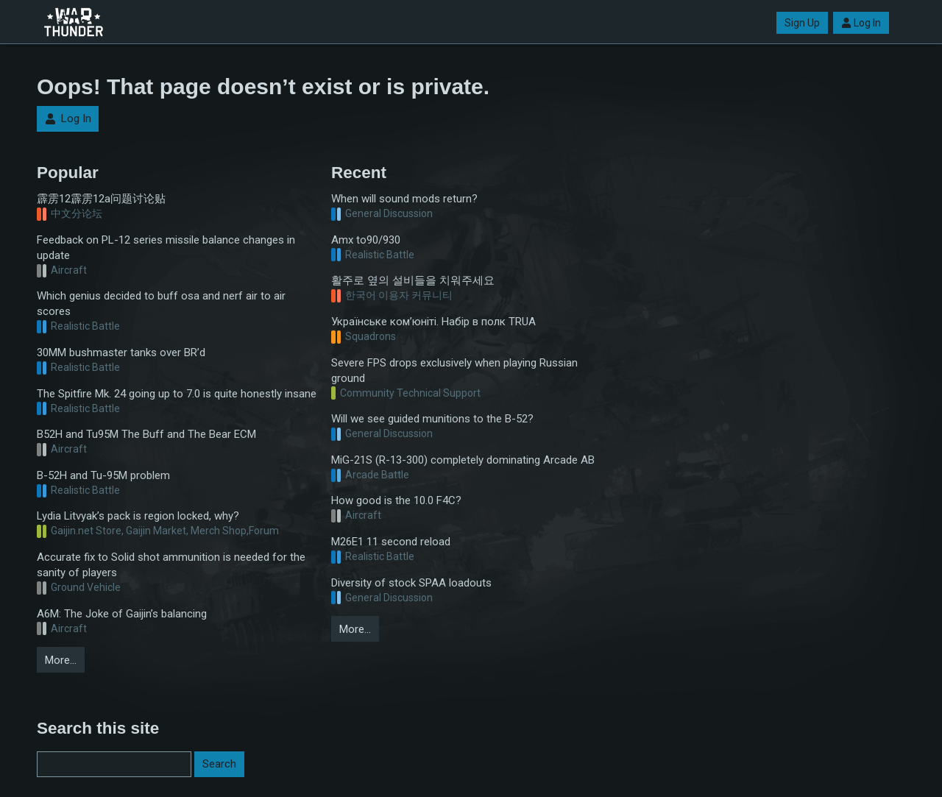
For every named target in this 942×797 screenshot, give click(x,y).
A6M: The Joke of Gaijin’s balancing (122, 613)
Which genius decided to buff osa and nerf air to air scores (161, 303)
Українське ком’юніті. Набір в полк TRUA (433, 321)
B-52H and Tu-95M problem (103, 475)
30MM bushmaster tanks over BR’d (121, 352)
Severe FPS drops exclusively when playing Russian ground (454, 370)
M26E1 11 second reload (390, 541)
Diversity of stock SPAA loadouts (411, 582)
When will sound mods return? (404, 198)
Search (219, 764)
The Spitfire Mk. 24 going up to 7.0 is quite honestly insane (176, 393)
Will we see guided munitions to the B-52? (432, 418)
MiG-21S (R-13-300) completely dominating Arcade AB (463, 460)
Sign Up (802, 23)
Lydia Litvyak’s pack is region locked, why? (138, 516)
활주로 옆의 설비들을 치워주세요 (413, 280)
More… (61, 660)
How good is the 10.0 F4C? (396, 500)
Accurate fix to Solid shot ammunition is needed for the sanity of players (171, 564)
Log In (861, 23)
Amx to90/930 (365, 240)
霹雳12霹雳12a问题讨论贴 (101, 198)
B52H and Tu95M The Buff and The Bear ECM (146, 434)
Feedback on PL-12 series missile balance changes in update (166, 247)
